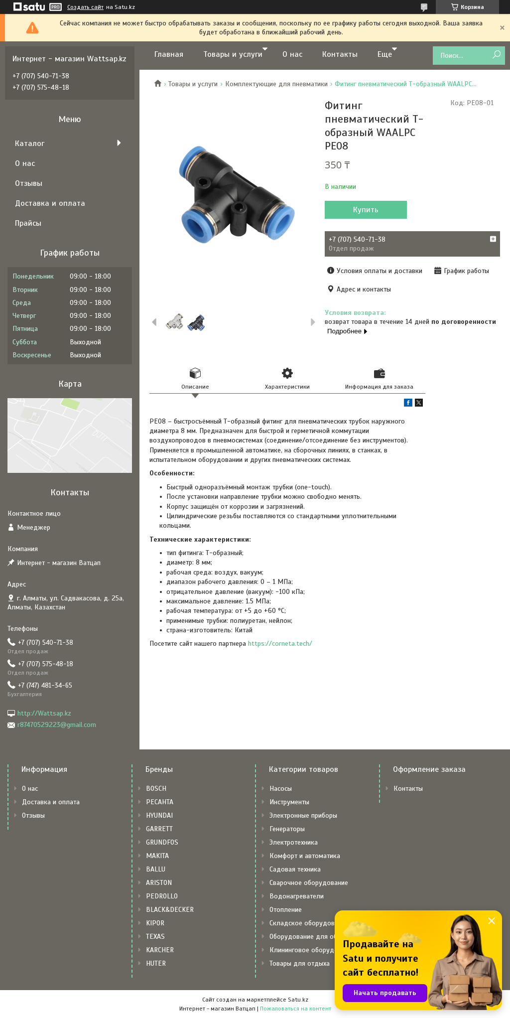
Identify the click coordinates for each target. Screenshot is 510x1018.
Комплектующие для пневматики (276, 84)
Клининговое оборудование (312, 950)
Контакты (340, 54)
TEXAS (155, 936)
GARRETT (159, 829)
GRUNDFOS (162, 842)
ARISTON (159, 882)
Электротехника (293, 842)
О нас (292, 54)
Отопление (285, 909)
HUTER (156, 963)
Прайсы (28, 223)
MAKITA (157, 856)
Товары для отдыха (299, 963)
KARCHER (160, 950)
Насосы (280, 788)
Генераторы (287, 829)
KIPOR (155, 923)
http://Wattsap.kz (44, 713)
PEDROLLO (162, 896)
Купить (366, 210)
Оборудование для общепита (314, 936)
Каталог (29, 143)
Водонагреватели (296, 896)
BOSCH (156, 788)
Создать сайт (85, 6)
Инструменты (289, 802)
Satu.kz (298, 999)
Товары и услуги (232, 54)
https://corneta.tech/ (280, 643)
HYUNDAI (159, 815)
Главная (168, 54)
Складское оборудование (309, 923)
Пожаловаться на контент (295, 1008)
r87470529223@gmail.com (56, 725)
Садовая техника (295, 869)
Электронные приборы (303, 815)
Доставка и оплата (50, 203)
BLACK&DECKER (170, 909)
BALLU (155, 869)
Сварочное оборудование (308, 882)
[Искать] (496, 55)
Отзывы (28, 183)
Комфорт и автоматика (304, 856)
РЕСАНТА (159, 802)
